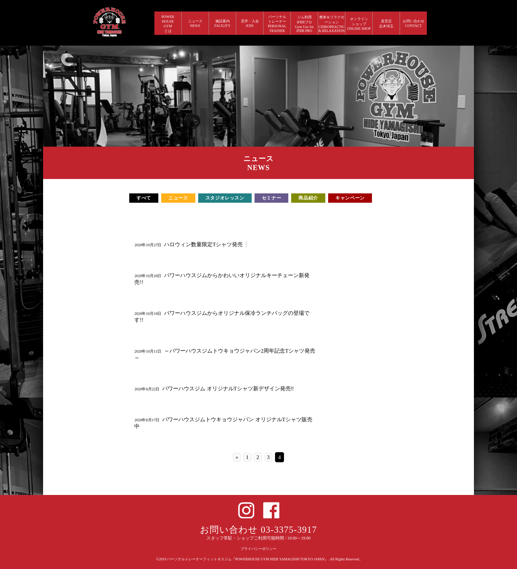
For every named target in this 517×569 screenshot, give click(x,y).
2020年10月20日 (147, 276)
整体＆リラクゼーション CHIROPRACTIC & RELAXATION (331, 24)
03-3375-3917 (289, 529)
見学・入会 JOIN (250, 23)
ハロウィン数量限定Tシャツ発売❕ (207, 244)
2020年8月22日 (146, 389)
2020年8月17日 (146, 420)
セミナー (271, 198)
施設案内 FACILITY (222, 23)
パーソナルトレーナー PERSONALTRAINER (277, 24)
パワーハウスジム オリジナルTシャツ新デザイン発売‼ (228, 388)
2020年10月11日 (147, 351)
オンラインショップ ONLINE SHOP (359, 24)
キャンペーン (350, 198)
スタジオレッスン (224, 198)
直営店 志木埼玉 (386, 23)
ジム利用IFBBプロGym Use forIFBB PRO (304, 24)
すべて (143, 198)
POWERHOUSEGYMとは (168, 24)
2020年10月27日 (147, 245)
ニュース (178, 198)
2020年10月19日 (147, 314)
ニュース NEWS (195, 23)
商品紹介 (308, 198)
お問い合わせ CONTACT (413, 23)
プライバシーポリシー (258, 549)
